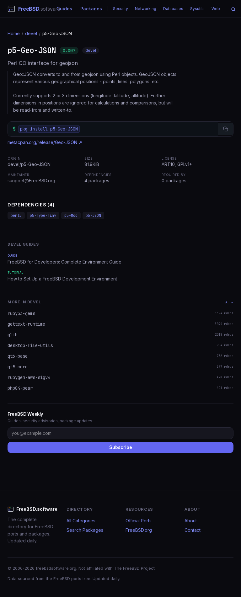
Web (216, 8)
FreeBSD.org (139, 530)
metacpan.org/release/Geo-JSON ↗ (45, 142)
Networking (145, 8)
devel (31, 33)
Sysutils (197, 8)
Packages (91, 8)
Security (120, 8)
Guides (64, 8)
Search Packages (85, 530)
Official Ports (139, 520)
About (191, 520)
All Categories (81, 520)
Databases (173, 8)
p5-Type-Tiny (43, 215)
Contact (193, 530)
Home (14, 33)
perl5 (16, 215)
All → (229, 302)
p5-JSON (93, 215)
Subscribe (120, 447)
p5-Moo (71, 215)
